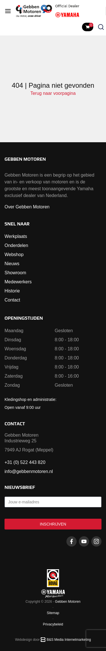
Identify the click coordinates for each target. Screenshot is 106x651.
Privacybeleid (53, 624)
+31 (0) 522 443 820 (25, 462)
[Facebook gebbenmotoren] (71, 541)
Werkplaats (16, 236)
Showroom (15, 272)
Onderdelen (16, 245)
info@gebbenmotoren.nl (29, 471)
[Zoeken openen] (101, 27)
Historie (12, 290)
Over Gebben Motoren (27, 206)
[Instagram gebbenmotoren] (96, 541)
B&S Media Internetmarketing (69, 640)
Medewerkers (18, 281)
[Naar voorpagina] (34, 11)
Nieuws (12, 263)
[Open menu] (8, 11)
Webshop (14, 254)
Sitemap (53, 613)
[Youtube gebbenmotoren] (84, 541)
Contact (12, 300)
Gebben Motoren (68, 602)
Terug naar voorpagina (52, 93)
